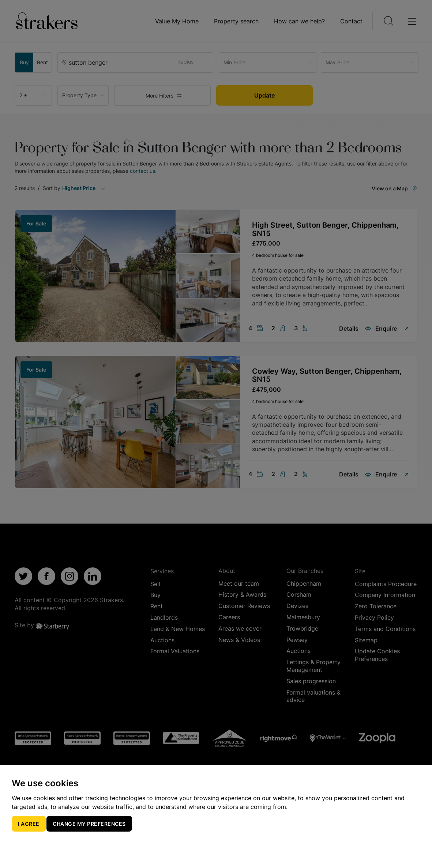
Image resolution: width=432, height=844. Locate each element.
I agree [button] (29, 824)
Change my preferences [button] (89, 824)
